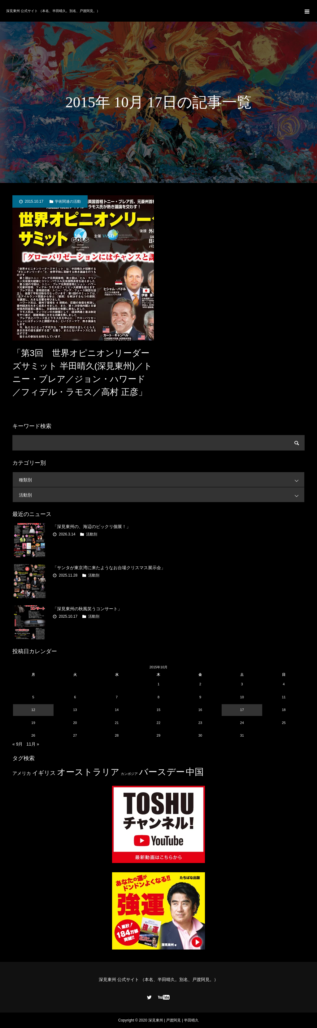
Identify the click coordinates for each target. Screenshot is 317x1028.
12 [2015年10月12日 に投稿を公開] (33, 710)
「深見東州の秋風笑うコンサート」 (87, 608)
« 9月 (17, 744)
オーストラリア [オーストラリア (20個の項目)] (88, 772)
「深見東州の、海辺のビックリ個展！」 (92, 526)
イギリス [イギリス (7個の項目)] (44, 773)
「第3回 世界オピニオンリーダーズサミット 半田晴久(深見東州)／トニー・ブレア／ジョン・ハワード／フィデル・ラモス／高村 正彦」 (82, 372)
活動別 (161, 494)
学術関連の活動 (68, 201)
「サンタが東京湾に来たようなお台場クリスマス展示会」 (109, 567)
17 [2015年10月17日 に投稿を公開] (242, 710)
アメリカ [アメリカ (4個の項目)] (21, 773)
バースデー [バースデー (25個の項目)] (162, 772)
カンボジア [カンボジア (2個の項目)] (129, 774)
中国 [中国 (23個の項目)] (195, 772)
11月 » (32, 744)
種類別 (161, 479)
